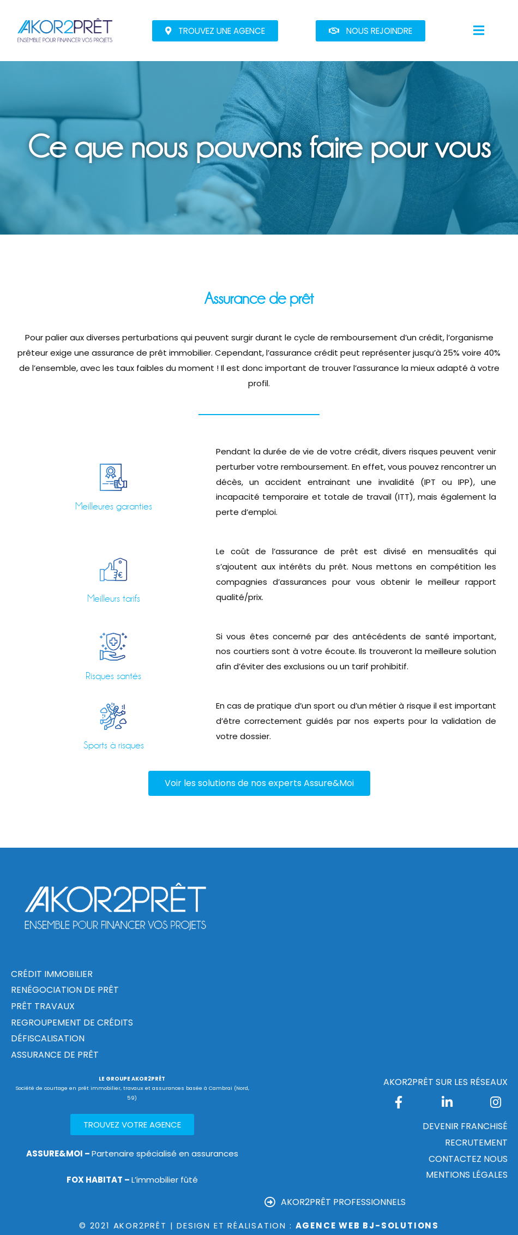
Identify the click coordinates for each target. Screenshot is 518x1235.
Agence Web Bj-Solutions (367, 1225)
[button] (215, 30)
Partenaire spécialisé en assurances (132, 1153)
